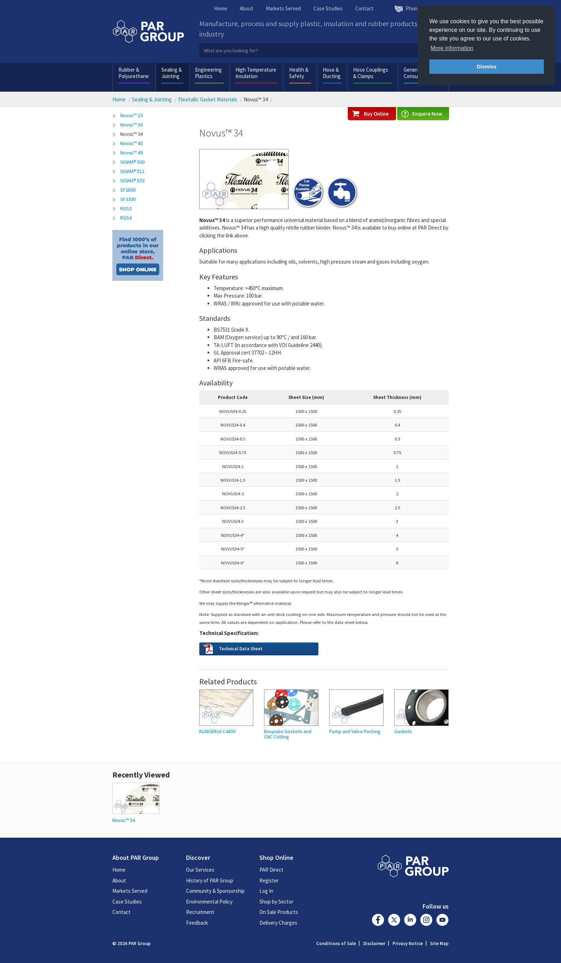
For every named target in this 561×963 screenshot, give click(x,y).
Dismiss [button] (486, 66)
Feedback (197, 922)
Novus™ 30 (131, 124)
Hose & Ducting (332, 73)
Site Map (439, 943)
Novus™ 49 (131, 152)
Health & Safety (298, 73)
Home (220, 8)
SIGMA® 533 (132, 180)
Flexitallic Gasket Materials (207, 99)
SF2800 (128, 190)
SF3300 (128, 199)
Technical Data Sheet (241, 648)
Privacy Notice (407, 943)
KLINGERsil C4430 (217, 731)
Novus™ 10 (131, 115)
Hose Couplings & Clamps (370, 73)
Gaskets (403, 731)
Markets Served (283, 8)
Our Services (200, 869)
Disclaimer (374, 943)
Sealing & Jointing (171, 73)
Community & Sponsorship (215, 890)
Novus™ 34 (131, 134)
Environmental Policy (209, 901)
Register (269, 880)
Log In (266, 890)
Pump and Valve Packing (354, 731)
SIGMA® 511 (132, 171)
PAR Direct (271, 869)
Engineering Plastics (208, 73)
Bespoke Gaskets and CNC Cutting (287, 734)
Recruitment (200, 912)
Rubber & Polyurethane (133, 73)
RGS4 (126, 218)
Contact (364, 8)
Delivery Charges (278, 922)
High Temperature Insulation (255, 73)
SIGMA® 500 (132, 162)
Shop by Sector (276, 901)
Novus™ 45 (131, 143)
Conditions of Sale (336, 943)
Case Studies (328, 8)
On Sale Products (278, 912)
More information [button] (451, 48)
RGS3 (126, 208)
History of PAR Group (209, 880)
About (246, 8)
